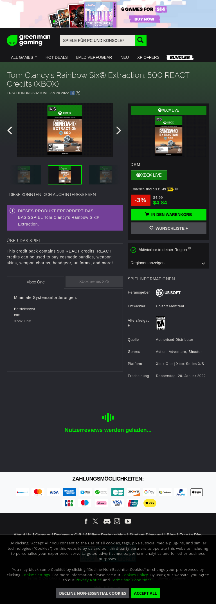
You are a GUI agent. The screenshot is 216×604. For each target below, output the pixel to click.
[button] (24, 57)
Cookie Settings (36, 574)
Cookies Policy (135, 574)
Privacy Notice (89, 579)
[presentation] (11, 131)
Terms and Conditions (131, 579)
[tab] (35, 282)
